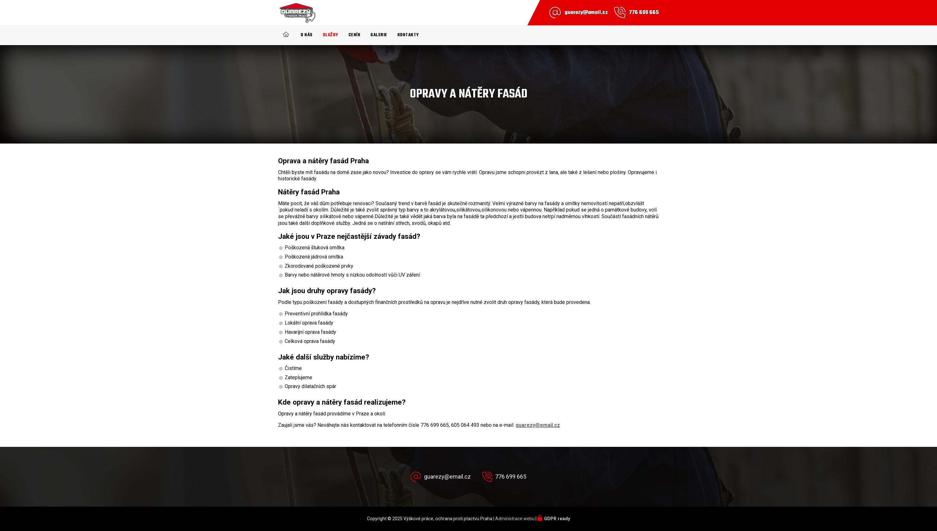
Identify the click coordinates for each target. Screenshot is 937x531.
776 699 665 (644, 13)
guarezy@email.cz (586, 13)
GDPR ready (557, 518)
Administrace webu (515, 518)
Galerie (378, 35)
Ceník (355, 35)
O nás (307, 35)
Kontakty (408, 35)
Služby (330, 35)
